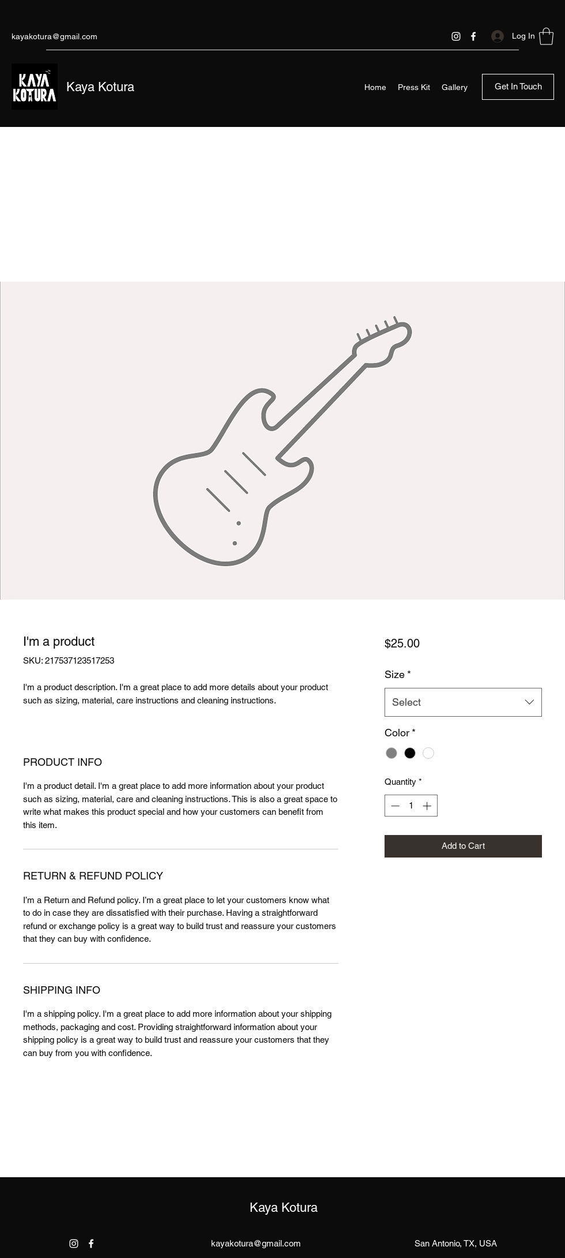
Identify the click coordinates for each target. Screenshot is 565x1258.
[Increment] (428, 806)
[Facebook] (473, 36)
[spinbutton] (410, 806)
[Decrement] (394, 806)
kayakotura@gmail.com (54, 36)
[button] (546, 36)
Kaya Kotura (100, 87)
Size (398, 674)
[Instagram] (456, 36)
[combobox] (463, 702)
